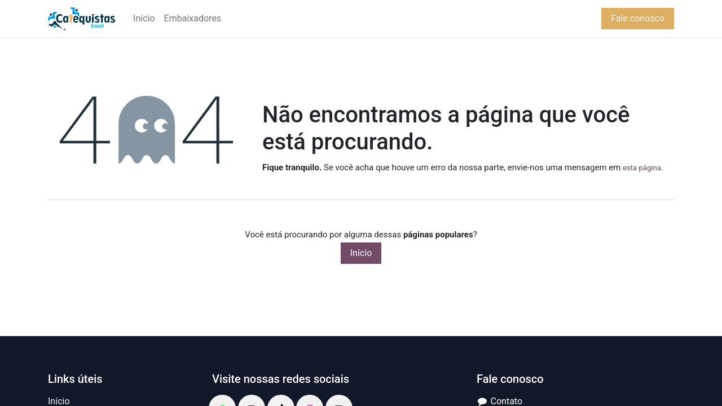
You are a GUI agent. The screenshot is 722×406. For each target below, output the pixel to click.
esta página (642, 168)
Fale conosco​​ (637, 18)
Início (361, 253)
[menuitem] (144, 18)
